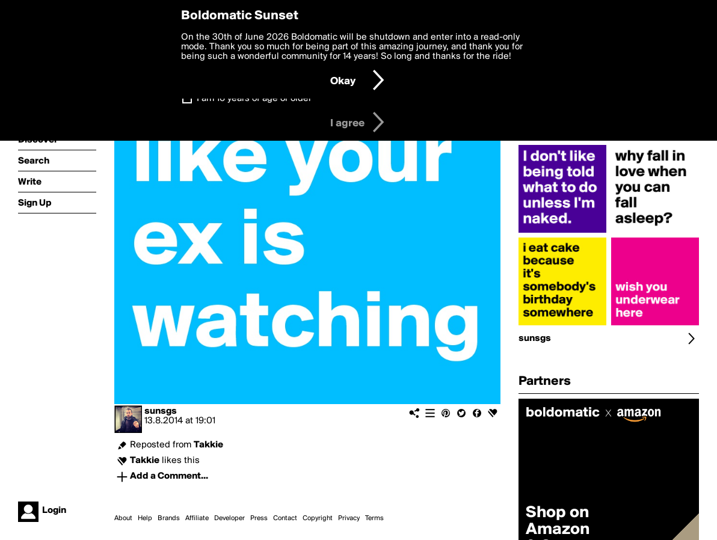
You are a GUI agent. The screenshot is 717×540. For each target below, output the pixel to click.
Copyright (318, 518)
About (123, 518)
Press (259, 518)
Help (145, 518)
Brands (169, 518)
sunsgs (160, 411)
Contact (285, 518)
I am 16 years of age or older (254, 98)
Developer (229, 518)
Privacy (349, 518)
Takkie (208, 445)
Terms (374, 518)
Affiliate (197, 518)
